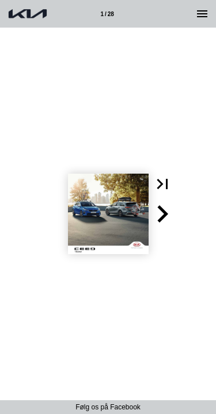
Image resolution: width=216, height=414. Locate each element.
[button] (162, 184)
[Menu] (202, 14)
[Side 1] (107, 14)
